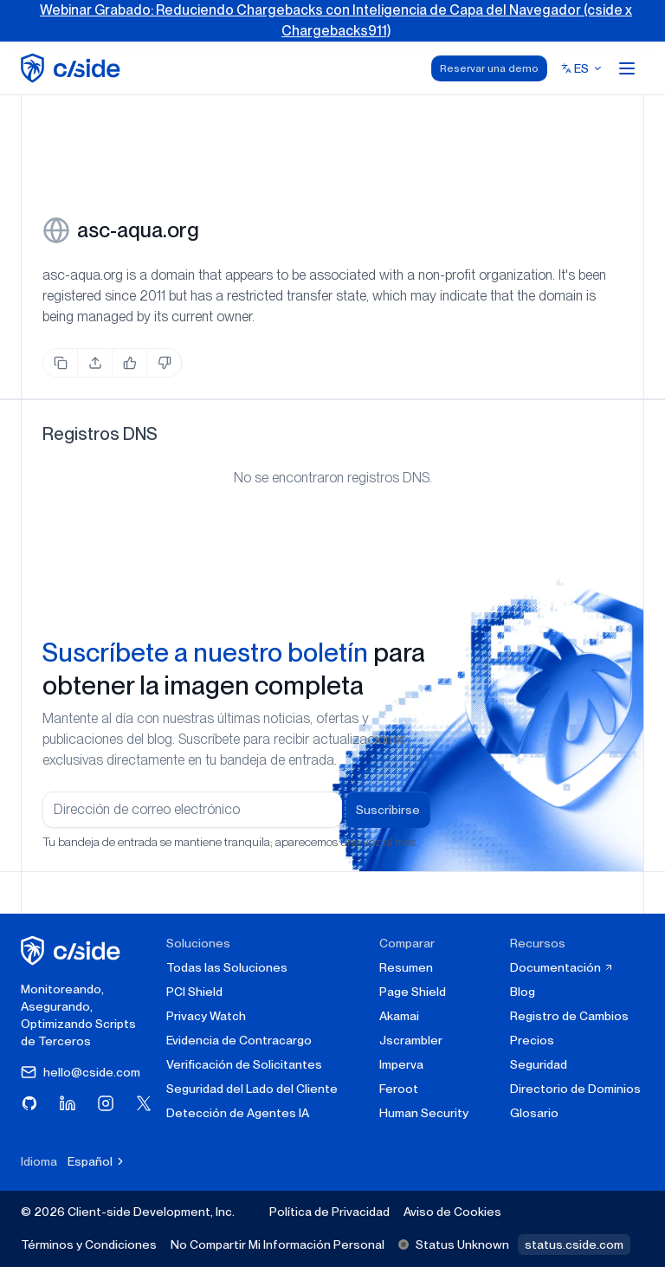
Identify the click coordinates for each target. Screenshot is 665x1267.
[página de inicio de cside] (73, 950)
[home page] (73, 68)
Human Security (423, 1113)
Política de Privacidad (329, 1212)
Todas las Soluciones (226, 967)
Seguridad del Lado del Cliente (252, 1089)
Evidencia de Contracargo (239, 1040)
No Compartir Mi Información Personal (277, 1244)
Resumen (406, 967)
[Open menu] (627, 68)
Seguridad (538, 1064)
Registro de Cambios (569, 1016)
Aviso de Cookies (452, 1212)
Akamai (399, 1016)
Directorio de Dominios (575, 1089)
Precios (532, 1040)
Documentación (562, 967)
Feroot (398, 1089)
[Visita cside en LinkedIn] (67, 1103)
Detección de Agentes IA (237, 1113)
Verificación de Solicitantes (244, 1064)
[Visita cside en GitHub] (29, 1103)
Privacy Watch (206, 1016)
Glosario (534, 1113)
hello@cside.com (80, 1072)
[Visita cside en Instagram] (105, 1103)
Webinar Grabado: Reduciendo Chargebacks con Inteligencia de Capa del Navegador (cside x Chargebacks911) (336, 20)
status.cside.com (574, 1244)
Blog (522, 992)
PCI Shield (194, 992)
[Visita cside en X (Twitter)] (143, 1103)
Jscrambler (410, 1040)
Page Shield (412, 992)
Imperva (401, 1064)
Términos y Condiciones (89, 1244)
